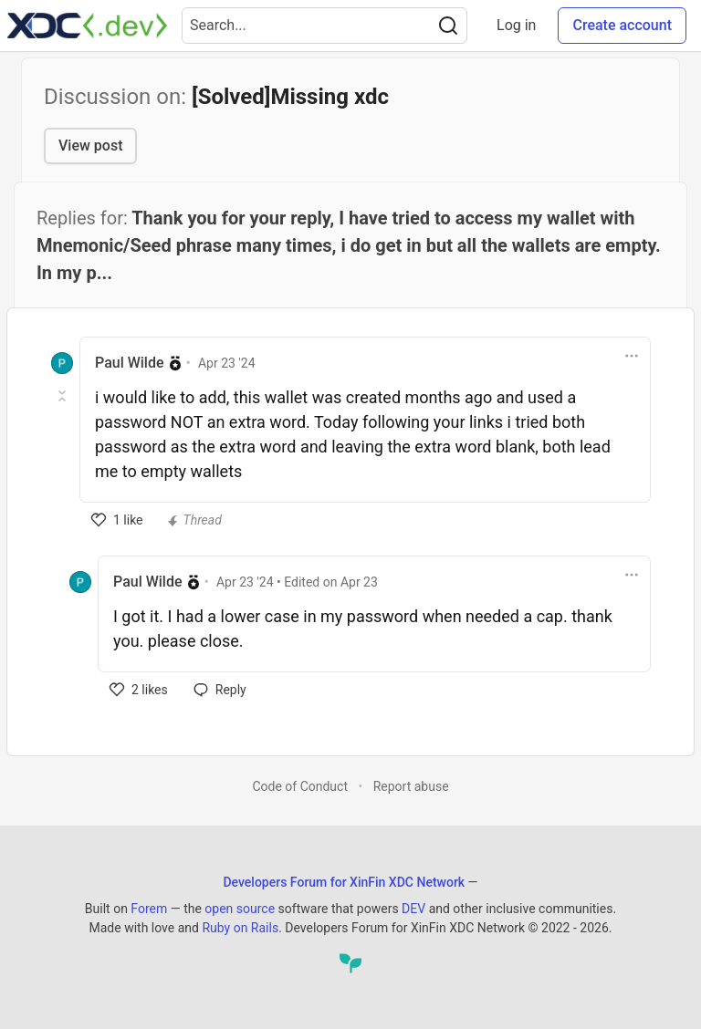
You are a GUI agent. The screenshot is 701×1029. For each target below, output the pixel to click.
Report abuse (411, 786)
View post (90, 145)
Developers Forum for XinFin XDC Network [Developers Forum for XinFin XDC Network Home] (344, 882)
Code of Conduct (300, 786)
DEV (413, 908)
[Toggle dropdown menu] (631, 355)
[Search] (448, 25)
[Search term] (324, 25)
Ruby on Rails (240, 927)
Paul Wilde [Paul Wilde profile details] (129, 362)
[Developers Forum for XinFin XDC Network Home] (87, 25)
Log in (516, 25)
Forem (149, 908)
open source (239, 908)
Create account (622, 25)
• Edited (297, 582)
